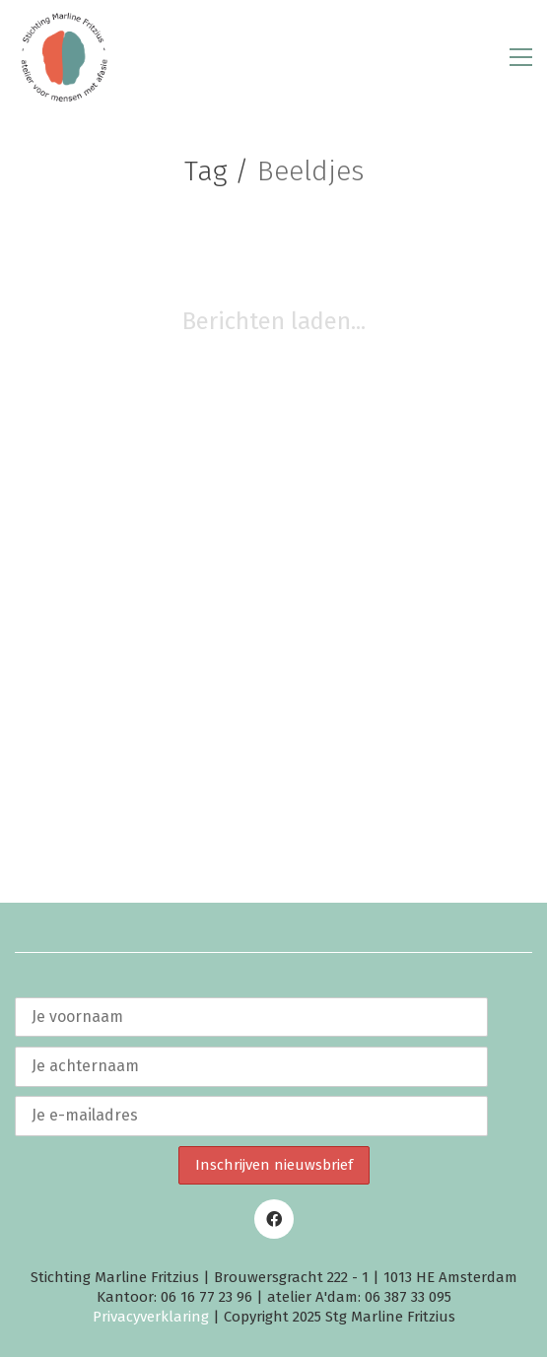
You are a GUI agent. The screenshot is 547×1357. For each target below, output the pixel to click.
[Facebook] (274, 1219)
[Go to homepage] (64, 57)
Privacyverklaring (151, 1316)
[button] (521, 57)
